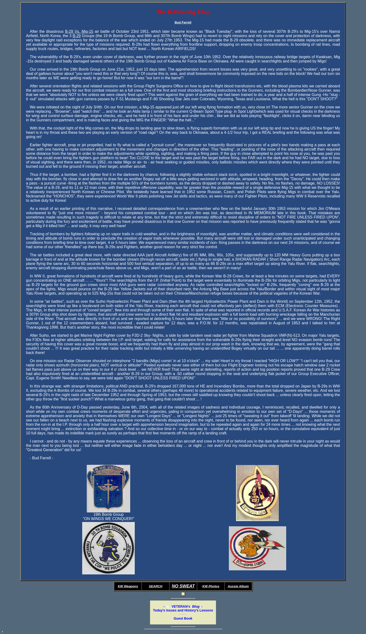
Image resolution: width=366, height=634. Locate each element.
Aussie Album (238, 586)
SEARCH (155, 586)
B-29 (77, 36)
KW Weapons (128, 586)
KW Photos (210, 586)
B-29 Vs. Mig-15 (79, 31)
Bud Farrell (183, 22)
